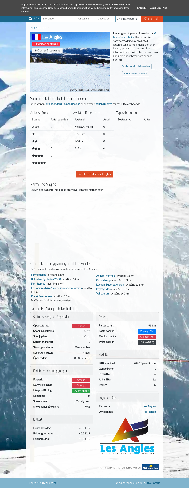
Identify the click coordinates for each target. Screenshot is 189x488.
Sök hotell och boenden (135, 73)
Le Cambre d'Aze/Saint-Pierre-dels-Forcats (56, 288)
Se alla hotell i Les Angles (94, 174)
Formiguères (38, 274)
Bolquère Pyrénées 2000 (46, 279)
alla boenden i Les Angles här (63, 104)
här (55, 482)
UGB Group (153, 482)
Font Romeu (38, 283)
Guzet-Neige (103, 280)
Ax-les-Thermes (105, 275)
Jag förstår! (158, 8)
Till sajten (150, 411)
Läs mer (142, 8)
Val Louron (102, 293)
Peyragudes (103, 289)
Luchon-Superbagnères (110, 284)
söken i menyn (104, 104)
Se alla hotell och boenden (136, 66)
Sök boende (152, 18)
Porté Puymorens (41, 296)
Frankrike (38, 28)
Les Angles (149, 406)
